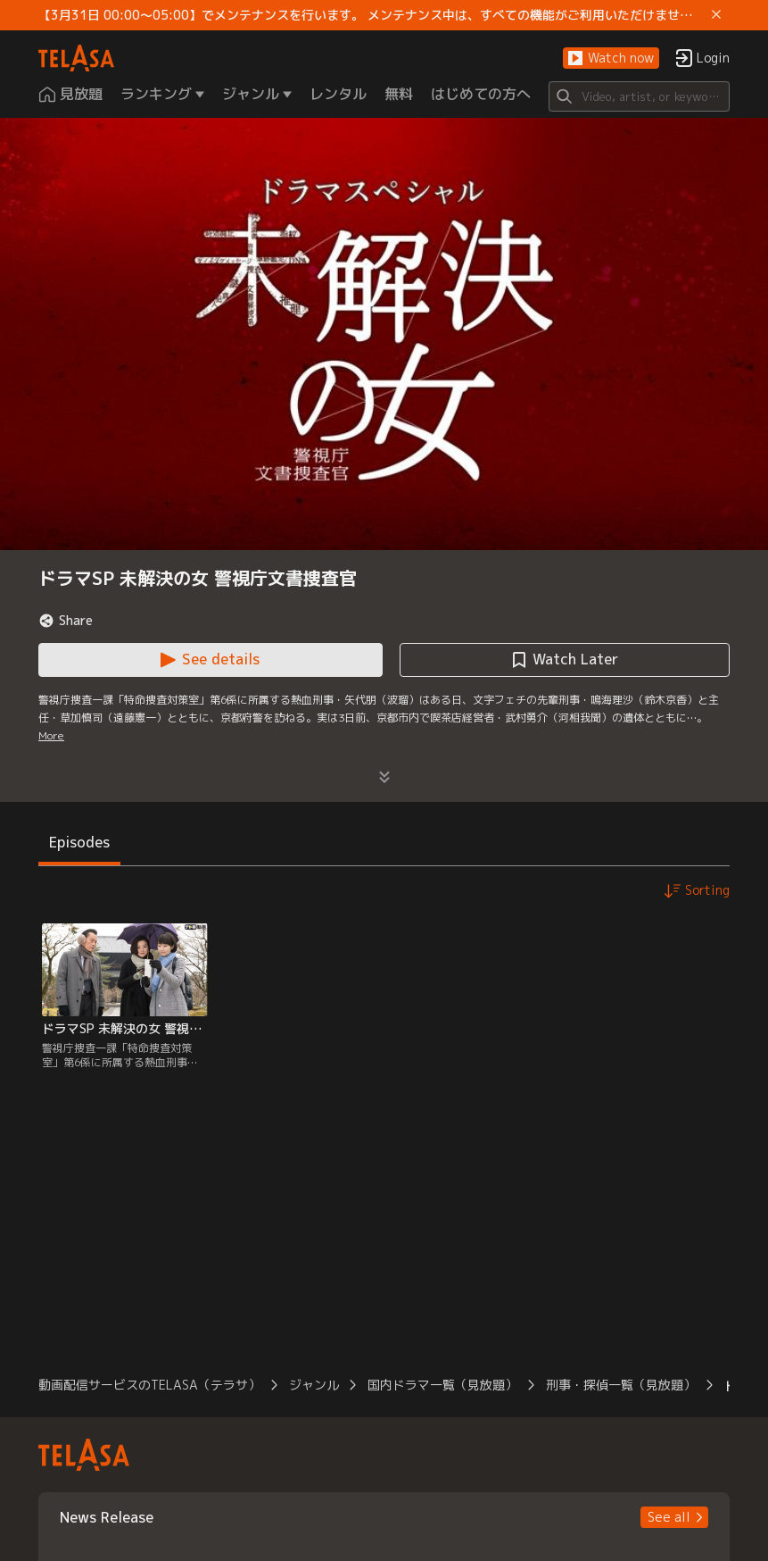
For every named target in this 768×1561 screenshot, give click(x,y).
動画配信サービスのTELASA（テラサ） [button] (149, 1384)
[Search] (639, 96)
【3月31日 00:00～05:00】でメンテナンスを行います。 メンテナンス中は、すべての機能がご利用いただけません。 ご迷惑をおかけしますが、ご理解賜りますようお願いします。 (371, 15)
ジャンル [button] (314, 1384)
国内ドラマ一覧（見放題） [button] (442, 1384)
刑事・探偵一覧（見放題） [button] (621, 1384)
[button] (611, 58)
